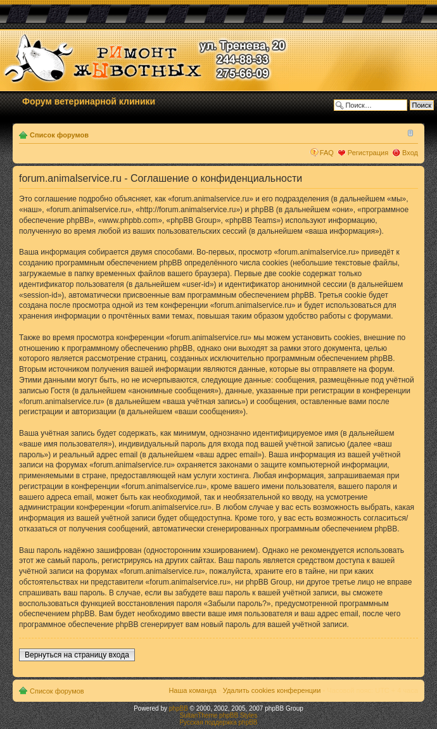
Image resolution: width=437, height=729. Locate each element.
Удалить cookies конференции (272, 690)
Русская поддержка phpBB (218, 722)
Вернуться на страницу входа (77, 654)
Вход (410, 152)
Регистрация (368, 152)
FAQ (327, 152)
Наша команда (192, 690)
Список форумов (59, 135)
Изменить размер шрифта (409, 132)
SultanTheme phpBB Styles (218, 715)
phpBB (178, 708)
